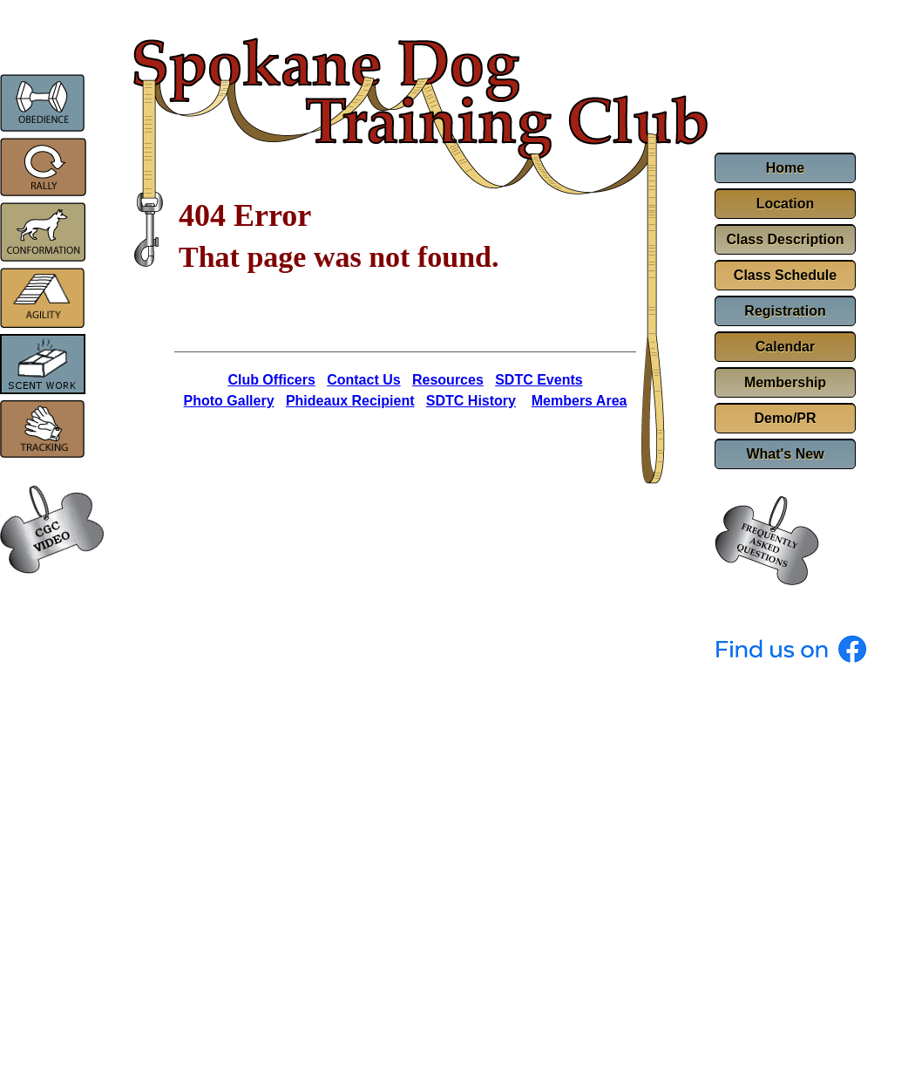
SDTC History (471, 400)
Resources (448, 379)
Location (785, 203)
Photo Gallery (229, 400)
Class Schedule (785, 275)
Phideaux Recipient (350, 400)
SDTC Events (538, 379)
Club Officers (271, 379)
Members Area (579, 400)
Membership (785, 382)
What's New (785, 453)
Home (785, 167)
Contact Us (363, 379)
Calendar (785, 346)
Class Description (785, 239)
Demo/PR (785, 418)
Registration (784, 310)
